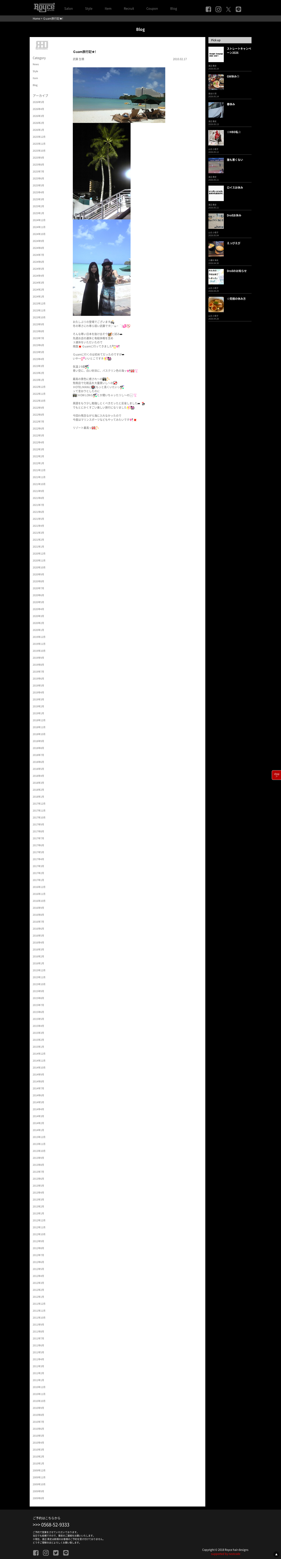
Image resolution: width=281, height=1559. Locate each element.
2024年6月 (38, 262)
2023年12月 (39, 303)
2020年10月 (39, 567)
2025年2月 (38, 206)
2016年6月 (38, 928)
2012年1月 (38, 1297)
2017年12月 (39, 803)
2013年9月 (38, 1158)
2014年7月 (38, 1088)
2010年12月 (39, 1387)
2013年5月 (38, 1185)
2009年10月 (39, 1484)
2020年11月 (39, 560)
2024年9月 (38, 241)
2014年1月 (38, 1130)
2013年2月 (38, 1206)
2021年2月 (38, 540)
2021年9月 (38, 491)
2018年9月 (38, 741)
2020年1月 (38, 630)
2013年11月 (39, 1144)
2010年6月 (38, 1429)
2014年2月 (38, 1123)
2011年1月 (38, 1380)
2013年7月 (38, 1172)
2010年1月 (38, 1463)
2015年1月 (38, 1047)
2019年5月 (38, 685)
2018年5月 (38, 769)
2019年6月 (38, 678)
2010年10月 (39, 1401)
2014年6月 (38, 1095)
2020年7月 (38, 588)
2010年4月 (38, 1442)
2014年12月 (39, 1054)
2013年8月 (38, 1165)
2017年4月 (38, 859)
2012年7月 (38, 1255)
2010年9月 (38, 1408)
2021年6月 (38, 512)
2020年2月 (38, 623)
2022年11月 (39, 394)
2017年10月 (39, 817)
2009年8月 (38, 1498)
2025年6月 (38, 178)
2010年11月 (39, 1394)
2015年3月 (38, 1033)
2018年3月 (38, 783)
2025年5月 (38, 185)
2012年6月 (38, 1262)
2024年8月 (38, 248)
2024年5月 (38, 269)
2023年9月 (38, 324)
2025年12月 (39, 137)
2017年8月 (38, 831)
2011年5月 (38, 1352)
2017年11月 (39, 810)
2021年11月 (39, 477)
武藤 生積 (78, 59)
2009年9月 (38, 1491)
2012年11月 (39, 1227)
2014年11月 (39, 1060)
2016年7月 (38, 922)
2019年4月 (38, 692)
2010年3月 (38, 1449)
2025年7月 (38, 171)
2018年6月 (38, 762)
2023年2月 (38, 373)
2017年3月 (38, 866)
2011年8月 (38, 1331)
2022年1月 (38, 463)
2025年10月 (39, 151)
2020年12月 (39, 553)
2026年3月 (38, 116)
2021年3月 (38, 533)
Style (88, 8)
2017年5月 (38, 852)
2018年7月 (38, 755)
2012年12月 (39, 1220)
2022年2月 (38, 456)
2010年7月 (38, 1422)
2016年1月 (38, 963)
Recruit (129, 8)
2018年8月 (38, 748)
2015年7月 (38, 1005)
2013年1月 (38, 1213)
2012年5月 (38, 1269)
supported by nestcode (225, 1553)
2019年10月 (39, 651)
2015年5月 (38, 1019)
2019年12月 (39, 637)
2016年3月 (38, 949)
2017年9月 (38, 824)
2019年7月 (38, 671)
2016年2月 (38, 956)
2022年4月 (38, 442)
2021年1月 (38, 546)
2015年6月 (38, 1012)
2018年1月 (38, 797)
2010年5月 (38, 1436)
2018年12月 (39, 720)
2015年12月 (39, 970)
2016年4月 (38, 942)
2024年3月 (38, 283)
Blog (173, 8)
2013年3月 (38, 1199)
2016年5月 (38, 935)
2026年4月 (38, 109)
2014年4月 (38, 1109)
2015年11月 (39, 977)
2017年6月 (38, 845)
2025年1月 (38, 213)
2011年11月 (39, 1311)
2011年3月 (38, 1366)
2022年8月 (38, 414)
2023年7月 (38, 338)
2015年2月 (38, 1040)
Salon (68, 8)
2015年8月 (38, 998)
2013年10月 (39, 1151)
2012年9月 (38, 1241)
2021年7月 (38, 505)
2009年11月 (39, 1477)
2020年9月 (38, 574)
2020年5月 (38, 602)
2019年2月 (38, 706)
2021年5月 (38, 519)
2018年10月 (39, 734)
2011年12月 (39, 1304)
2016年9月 (38, 908)
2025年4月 (38, 192)
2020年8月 (38, 581)
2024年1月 (38, 296)
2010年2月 (38, 1456)
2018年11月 (39, 727)
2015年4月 (38, 1026)
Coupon (152, 8)
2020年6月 (38, 595)
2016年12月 (39, 887)
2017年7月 (38, 838)
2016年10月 (39, 901)
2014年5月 (38, 1102)
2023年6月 (38, 345)
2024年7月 (38, 255)
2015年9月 (38, 991)
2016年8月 (38, 915)
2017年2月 (38, 873)
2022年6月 (38, 428)
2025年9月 (38, 157)
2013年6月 (38, 1179)
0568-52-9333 (55, 1524)
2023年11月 (39, 310)
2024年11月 (39, 227)
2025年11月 (39, 144)
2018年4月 (38, 776)
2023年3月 (38, 366)
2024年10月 (39, 234)
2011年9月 (38, 1324)
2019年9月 (38, 658)
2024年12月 (39, 220)
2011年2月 (38, 1373)
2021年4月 (38, 526)
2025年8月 (38, 164)
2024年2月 (38, 289)
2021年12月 (39, 470)
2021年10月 (39, 484)
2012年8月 (38, 1248)
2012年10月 (39, 1234)
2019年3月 (38, 699)
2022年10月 (39, 401)
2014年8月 (38, 1081)
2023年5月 (38, 352)
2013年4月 (38, 1192)
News (36, 64)
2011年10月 (39, 1317)
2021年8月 (38, 498)
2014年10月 (39, 1067)
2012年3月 (38, 1283)
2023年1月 (38, 380)
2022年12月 (39, 387)
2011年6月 (38, 1345)
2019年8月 (38, 665)
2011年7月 (38, 1338)
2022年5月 (38, 435)
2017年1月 (38, 880)
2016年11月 (39, 894)
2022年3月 (38, 449)
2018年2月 (38, 790)
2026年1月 (38, 130)
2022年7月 (38, 421)
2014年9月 (38, 1074)
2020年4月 (38, 609)
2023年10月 (39, 317)
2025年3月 (38, 199)
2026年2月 (38, 123)
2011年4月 (38, 1359)
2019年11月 (39, 644)
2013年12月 (39, 1137)
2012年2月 (38, 1290)
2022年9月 (38, 408)
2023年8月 (38, 331)
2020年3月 (38, 616)
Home (36, 18)
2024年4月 (38, 276)
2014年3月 (38, 1116)
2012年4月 (38, 1276)
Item (108, 8)
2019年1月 (38, 713)
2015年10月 (39, 984)
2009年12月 (39, 1470)
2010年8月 (38, 1415)
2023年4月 (38, 359)
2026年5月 (38, 102)
